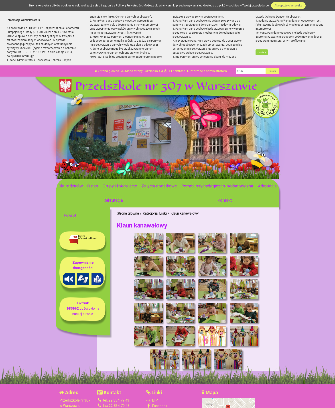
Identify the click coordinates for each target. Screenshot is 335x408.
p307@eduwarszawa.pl (118, 388)
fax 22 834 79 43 (113, 382)
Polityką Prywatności (129, 5)
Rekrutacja (113, 200)
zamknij (261, 52)
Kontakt (224, 200)
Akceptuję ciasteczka (288, 5)
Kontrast (177, 71)
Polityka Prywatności (165, 388)
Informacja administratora (207, 71)
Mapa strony (132, 71)
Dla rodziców (70, 186)
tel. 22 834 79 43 (113, 377)
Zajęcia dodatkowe (159, 186)
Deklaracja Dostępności (167, 394)
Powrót (70, 215)
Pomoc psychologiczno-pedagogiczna (217, 186)
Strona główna (107, 71)
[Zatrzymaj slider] (127, 174)
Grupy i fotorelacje (120, 186)
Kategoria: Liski (155, 213)
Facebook (156, 382)
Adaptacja (267, 186)
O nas (92, 186)
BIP (152, 377)
